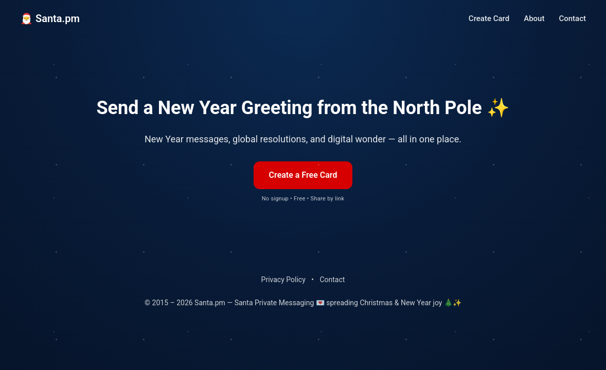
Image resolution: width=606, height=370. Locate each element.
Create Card (489, 18)
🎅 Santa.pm (50, 18)
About (534, 18)
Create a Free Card (303, 175)
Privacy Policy (283, 279)
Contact (572, 18)
